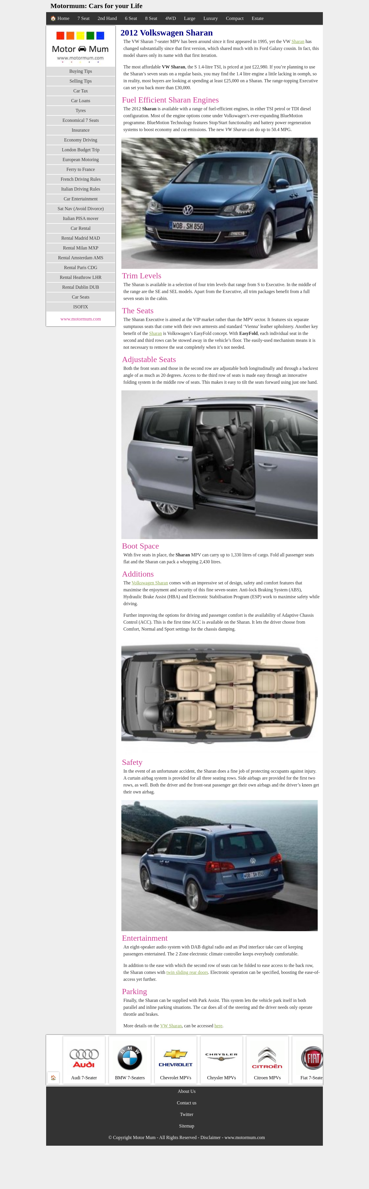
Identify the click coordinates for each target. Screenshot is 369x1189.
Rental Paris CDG (80, 267)
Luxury (211, 18)
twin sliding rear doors (187, 972)
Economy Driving (80, 139)
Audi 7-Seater (84, 1060)
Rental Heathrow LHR (80, 277)
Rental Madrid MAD (80, 238)
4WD (170, 18)
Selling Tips (80, 81)
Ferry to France (80, 169)
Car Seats (80, 297)
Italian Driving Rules (80, 189)
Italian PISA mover (81, 218)
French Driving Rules (81, 179)
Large (189, 18)
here (218, 1025)
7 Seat (84, 18)
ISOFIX (80, 306)
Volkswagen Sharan (150, 582)
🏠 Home (59, 18)
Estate (258, 18)
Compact (235, 18)
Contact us (187, 1102)
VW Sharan (171, 1025)
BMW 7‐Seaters (130, 1060)
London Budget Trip (80, 149)
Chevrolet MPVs (176, 1060)
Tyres (81, 110)
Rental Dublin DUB (80, 287)
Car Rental (81, 228)
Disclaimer (210, 1137)
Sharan (297, 41)
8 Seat (151, 18)
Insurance (81, 130)
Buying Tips (80, 71)
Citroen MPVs (267, 1060)
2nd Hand (107, 18)
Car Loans (80, 100)
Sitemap (186, 1125)
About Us (187, 1091)
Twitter (186, 1114)
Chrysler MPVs (221, 1060)
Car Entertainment (81, 198)
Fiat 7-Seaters (313, 1060)
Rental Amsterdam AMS (80, 257)
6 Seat (131, 18)
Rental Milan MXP (80, 247)
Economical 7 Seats (81, 120)
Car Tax (81, 90)
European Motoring (81, 159)
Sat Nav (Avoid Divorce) (81, 208)
